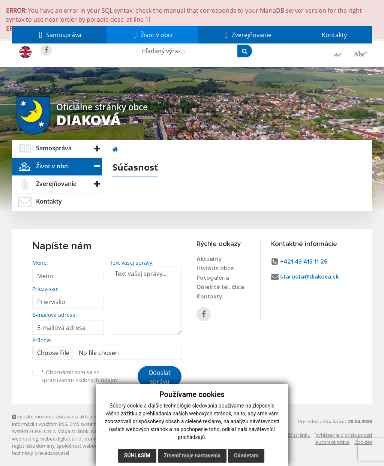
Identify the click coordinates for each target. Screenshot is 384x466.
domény (94, 438)
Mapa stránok (72, 431)
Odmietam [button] (246, 456)
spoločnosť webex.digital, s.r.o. (90, 445)
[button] (59, 34)
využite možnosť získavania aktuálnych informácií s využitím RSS (58, 420)
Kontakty (334, 35)
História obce (215, 268)
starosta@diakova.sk (309, 277)
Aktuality (209, 259)
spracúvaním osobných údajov (79, 380)
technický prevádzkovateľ (40, 453)
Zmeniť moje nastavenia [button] (192, 456)
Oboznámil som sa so (79, 376)
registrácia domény (33, 445)
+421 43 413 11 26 (304, 262)
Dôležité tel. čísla (220, 287)
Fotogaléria (212, 278)
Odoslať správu (159, 377)
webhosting (25, 438)
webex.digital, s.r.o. (61, 438)
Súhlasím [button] (137, 456)
